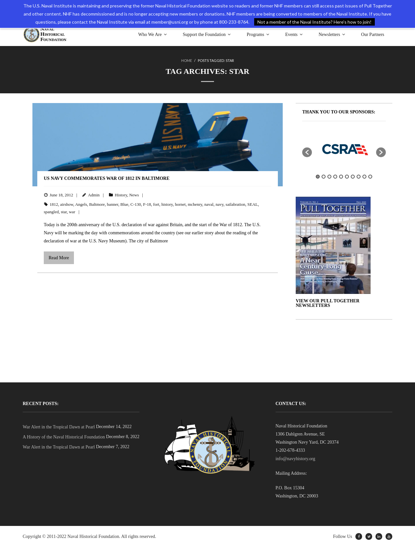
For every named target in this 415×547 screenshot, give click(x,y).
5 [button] (341, 177)
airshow (66, 204)
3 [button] (329, 177)
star (64, 211)
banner (112, 204)
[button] (307, 152)
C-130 (135, 204)
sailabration (235, 204)
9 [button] (364, 177)
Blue (124, 204)
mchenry (195, 204)
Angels (81, 204)
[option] (344, 149)
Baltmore (97, 204)
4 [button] (335, 177)
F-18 (147, 204)
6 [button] (347, 177)
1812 (54, 204)
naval (208, 204)
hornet (180, 204)
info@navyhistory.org (295, 458)
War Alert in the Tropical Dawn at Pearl (59, 427)
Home (186, 60)
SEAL (252, 204)
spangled (51, 211)
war (72, 211)
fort (156, 204)
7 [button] (353, 177)
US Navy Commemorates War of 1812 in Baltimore (107, 178)
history (167, 204)
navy (219, 204)
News (134, 194)
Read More (59, 257)
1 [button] (318, 177)
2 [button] (324, 177)
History (121, 194)
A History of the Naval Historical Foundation (64, 437)
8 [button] (359, 177)
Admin (94, 194)
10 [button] (370, 177)
